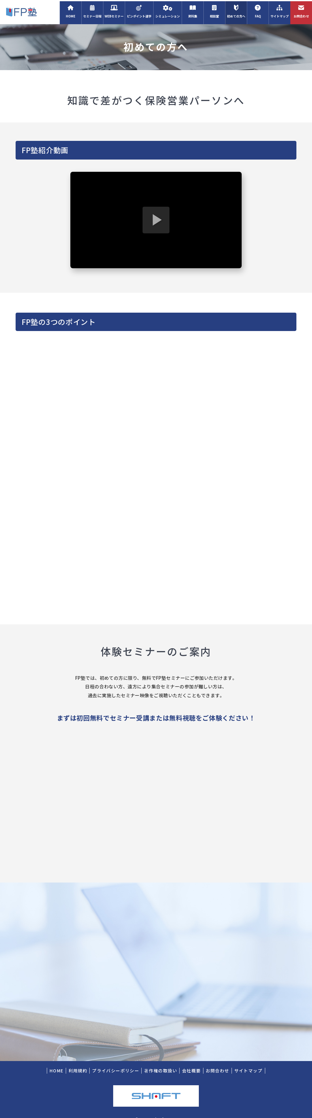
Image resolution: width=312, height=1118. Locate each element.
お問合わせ (301, 10)
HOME (70, 10)
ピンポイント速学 (139, 10)
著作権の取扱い (160, 1060)
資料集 (192, 10)
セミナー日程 (92, 10)
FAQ (257, 10)
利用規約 (78, 1060)
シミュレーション (167, 10)
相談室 (214, 10)
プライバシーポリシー (115, 1060)
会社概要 (191, 1060)
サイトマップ (279, 10)
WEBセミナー (114, 10)
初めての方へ (236, 10)
